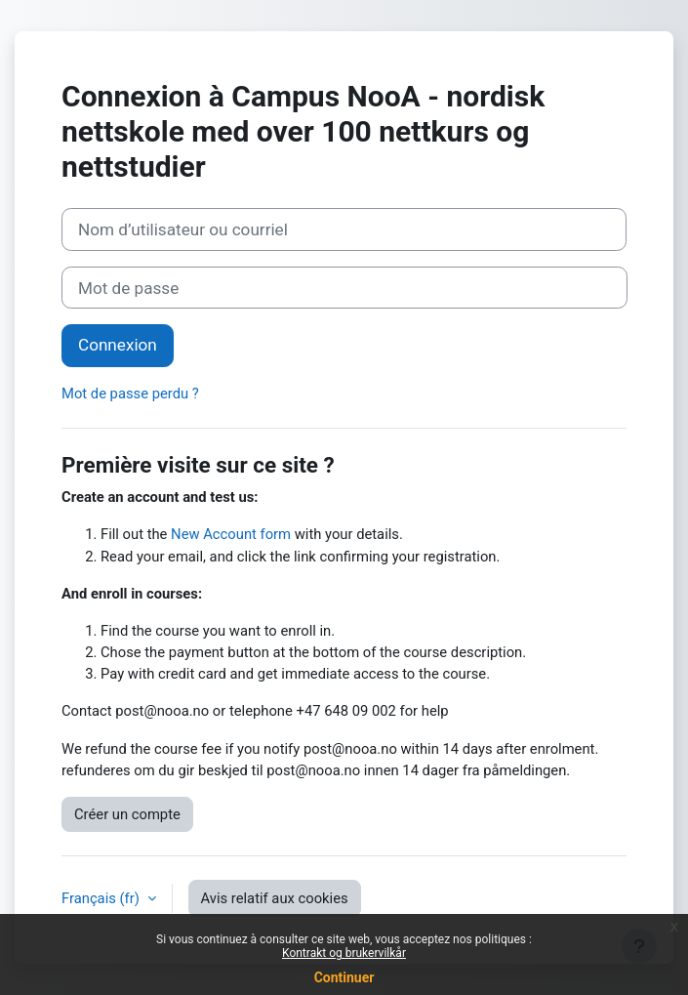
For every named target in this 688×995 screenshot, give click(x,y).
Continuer (344, 977)
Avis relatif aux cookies (274, 898)
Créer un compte (127, 814)
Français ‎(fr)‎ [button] (102, 898)
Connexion (117, 344)
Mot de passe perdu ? (130, 393)
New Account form (231, 534)
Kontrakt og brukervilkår (344, 953)
